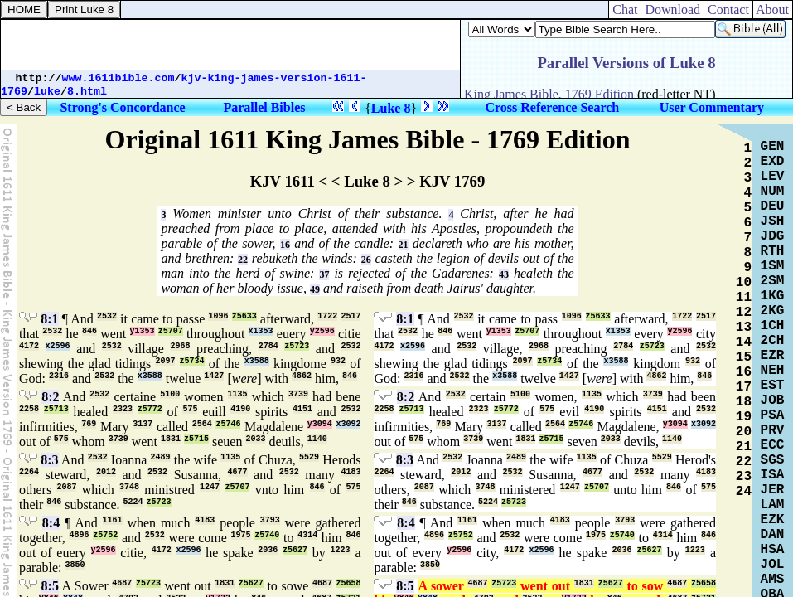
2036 (268, 550)
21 (404, 244)
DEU (773, 206)
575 (189, 409)
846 (89, 331)
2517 (350, 316)
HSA (773, 549)
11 (744, 297)
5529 (309, 457)
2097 (165, 361)
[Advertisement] (230, 45)
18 (744, 402)
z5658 (348, 583)
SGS (773, 460)
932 (338, 361)
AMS (773, 579)
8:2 (50, 397)
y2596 (322, 331)
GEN (773, 146)
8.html (87, 91)
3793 (270, 520)
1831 (171, 439)
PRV (773, 430)
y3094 (319, 424)
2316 (59, 376)
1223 (341, 550)
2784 (268, 346)
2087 (66, 487)
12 (744, 312)
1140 (317, 439)
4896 (79, 535)
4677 (238, 472)
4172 (29, 346)
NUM (773, 191)
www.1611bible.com (118, 78)
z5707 (170, 331)
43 (504, 274)
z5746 (227, 424)
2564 (202, 424)
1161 (113, 520)
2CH (773, 340)
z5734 (192, 361)
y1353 (142, 331)
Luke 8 (391, 108)
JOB (773, 400)
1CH (773, 325)
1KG (773, 296)
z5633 (244, 316)
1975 (241, 535)
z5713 (56, 409)
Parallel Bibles (264, 107)
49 (315, 289)
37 (324, 274)
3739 (298, 394)
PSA (773, 415)
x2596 (58, 346)
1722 (327, 316)
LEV (773, 176)
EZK (773, 519)
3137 (142, 424)
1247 (210, 487)
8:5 (50, 586)
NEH (773, 370)
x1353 (261, 331)
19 (744, 417)
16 (285, 244)
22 (243, 259)
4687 (122, 583)
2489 (161, 457)
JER (773, 490)
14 (744, 342)
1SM (773, 266)
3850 (75, 565)
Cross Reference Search (552, 107)
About (772, 9)
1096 (218, 316)
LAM (773, 505)
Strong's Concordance (122, 107)
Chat (625, 9)
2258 (29, 409)
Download (672, 9)
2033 (255, 439)
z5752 (105, 535)
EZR (773, 355)
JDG (773, 236)
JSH (773, 221)
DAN (773, 534)
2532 (107, 316)
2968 (180, 346)
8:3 (49, 460)
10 (744, 282)
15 (744, 357)
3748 (129, 487)
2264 (29, 472)
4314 (307, 535)
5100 (170, 394)
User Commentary (712, 107)
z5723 (296, 346)
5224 (133, 502)
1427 (214, 376)
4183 (350, 472)
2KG (773, 310)
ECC (773, 445)
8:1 (49, 319)
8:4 (51, 523)
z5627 (295, 550)
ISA (773, 475)
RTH (773, 251)
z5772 (150, 409)
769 (88, 424)
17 (744, 387)
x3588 (256, 361)
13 (744, 327)
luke (47, 91)
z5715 (196, 439)
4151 (302, 409)
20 (744, 432)
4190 (240, 409)
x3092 (348, 424)
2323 (123, 409)
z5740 (266, 535)
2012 (106, 472)
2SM (773, 281)
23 (744, 476)
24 (744, 491)
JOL (773, 564)
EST (773, 385)
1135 (238, 394)
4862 (302, 376)
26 (366, 259)
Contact (728, 9)
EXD (773, 161)
